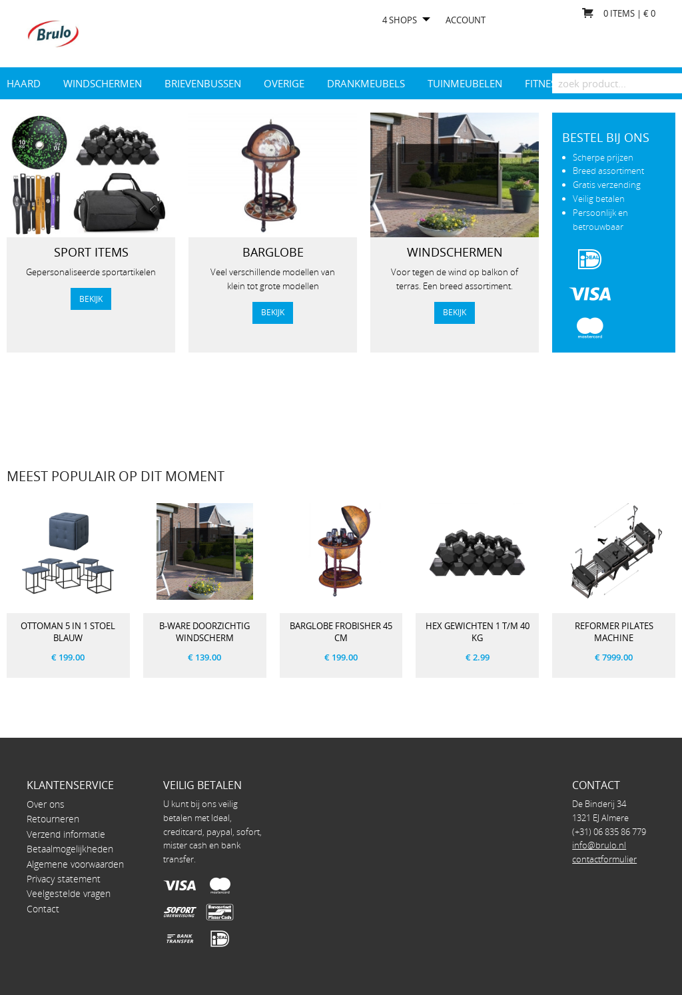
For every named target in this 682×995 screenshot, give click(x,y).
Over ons (46, 804)
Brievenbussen (203, 83)
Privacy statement (64, 878)
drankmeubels (366, 83)
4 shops (399, 20)
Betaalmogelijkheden (70, 848)
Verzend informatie (66, 834)
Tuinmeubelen (465, 83)
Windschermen (102, 83)
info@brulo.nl (599, 845)
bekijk (91, 298)
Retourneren (53, 818)
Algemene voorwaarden (75, 864)
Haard (24, 83)
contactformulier (604, 859)
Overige (284, 83)
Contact (43, 908)
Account (466, 20)
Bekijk (272, 312)
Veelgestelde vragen (69, 893)
